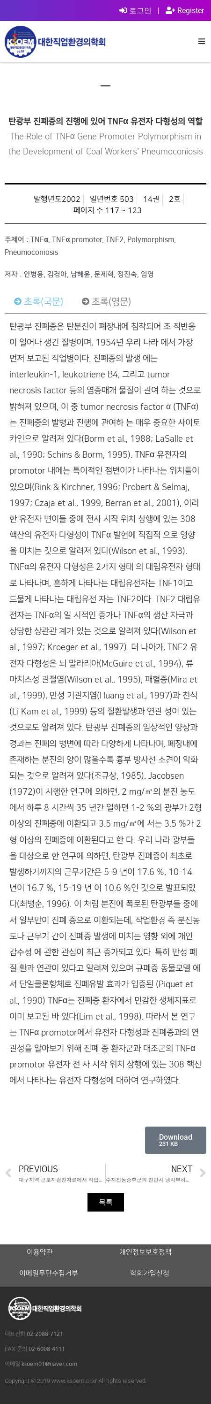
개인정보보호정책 (145, 1252)
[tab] (39, 302)
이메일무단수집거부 (48, 1273)
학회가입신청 (149, 1273)
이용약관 (40, 1252)
